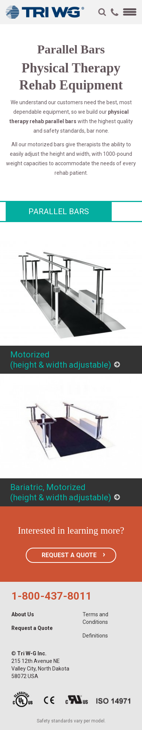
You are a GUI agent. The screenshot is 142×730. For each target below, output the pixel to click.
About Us (22, 614)
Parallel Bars (58, 211)
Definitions (95, 636)
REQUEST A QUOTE (69, 555)
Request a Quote (32, 628)
